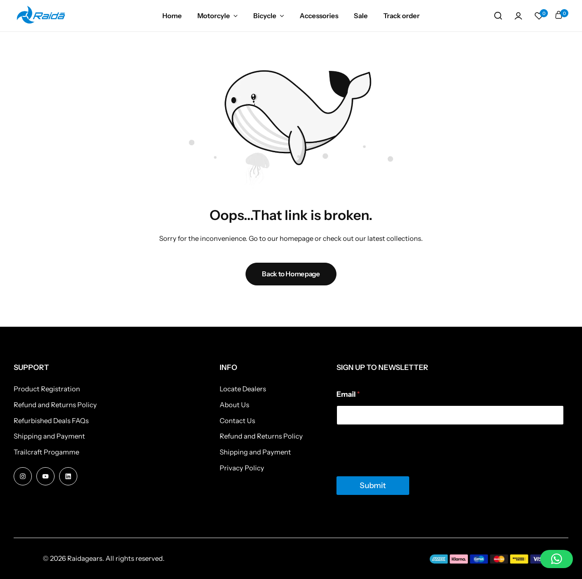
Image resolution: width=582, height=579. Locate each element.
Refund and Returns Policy (55, 405)
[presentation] (405, 470)
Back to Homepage (291, 274)
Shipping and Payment (49, 436)
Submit (373, 485)
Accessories (319, 15)
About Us (234, 405)
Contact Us (237, 421)
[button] (539, 16)
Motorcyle (213, 15)
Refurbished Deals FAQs (51, 421)
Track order (401, 15)
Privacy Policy (242, 468)
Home (172, 15)
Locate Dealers (243, 389)
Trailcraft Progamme (46, 452)
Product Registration (47, 389)
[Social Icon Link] (23, 476)
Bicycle (264, 15)
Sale (361, 15)
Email (348, 394)
